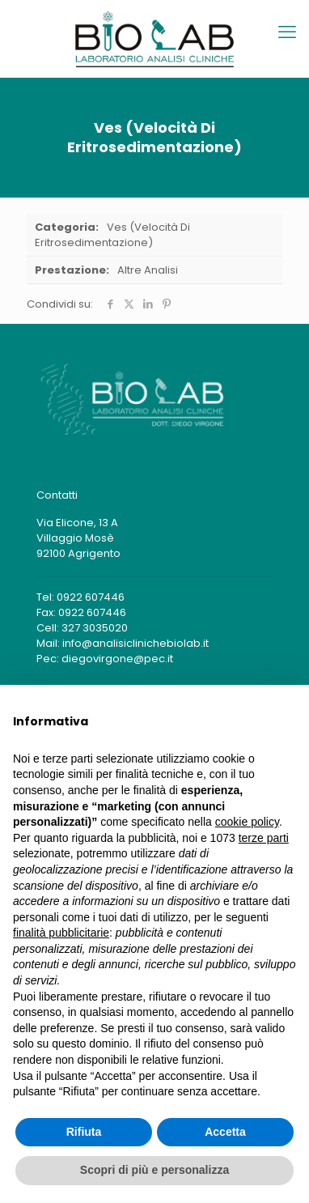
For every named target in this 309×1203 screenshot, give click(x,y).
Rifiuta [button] (84, 1131)
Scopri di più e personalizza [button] (154, 1169)
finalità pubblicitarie (61, 932)
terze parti (264, 837)
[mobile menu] (287, 32)
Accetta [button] (225, 1131)
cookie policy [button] (247, 821)
